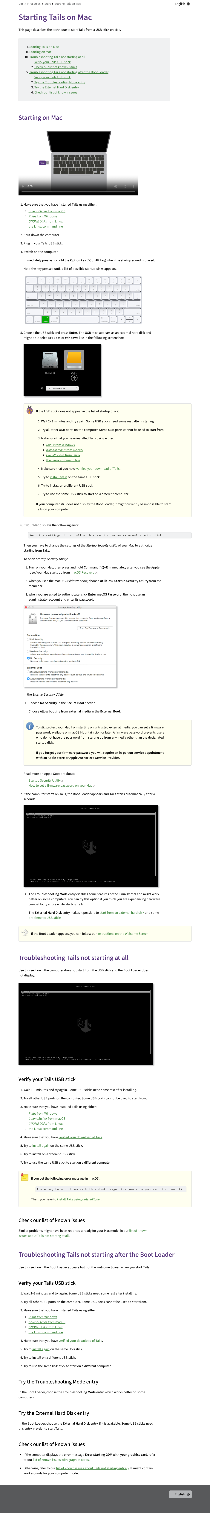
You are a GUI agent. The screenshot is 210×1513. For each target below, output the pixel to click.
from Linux (46, 221)
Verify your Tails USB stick (52, 62)
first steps (34, 4)
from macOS (47, 211)
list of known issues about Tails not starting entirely (92, 1468)
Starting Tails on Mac (44, 46)
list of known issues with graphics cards (61, 1459)
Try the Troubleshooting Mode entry (59, 82)
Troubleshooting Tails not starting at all (57, 57)
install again (58, 477)
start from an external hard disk (122, 912)
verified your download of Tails (98, 468)
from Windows (43, 216)
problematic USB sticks (45, 917)
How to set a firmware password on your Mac (60, 785)
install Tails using (79, 1199)
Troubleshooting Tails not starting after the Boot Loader (68, 72)
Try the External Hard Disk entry (56, 87)
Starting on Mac (40, 52)
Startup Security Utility (45, 780)
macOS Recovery (82, 572)
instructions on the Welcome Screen (122, 933)
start (48, 4)
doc (21, 4)
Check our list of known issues (55, 67)
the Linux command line (46, 226)
